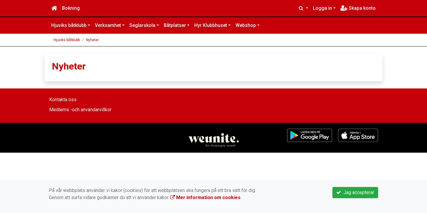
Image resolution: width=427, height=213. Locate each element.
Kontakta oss (63, 99)
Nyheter (92, 40)
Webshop (245, 25)
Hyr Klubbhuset (210, 25)
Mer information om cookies (205, 197)
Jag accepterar (355, 192)
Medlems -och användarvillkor (80, 109)
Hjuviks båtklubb (69, 25)
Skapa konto (358, 8)
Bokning (71, 8)
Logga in (322, 8)
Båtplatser (175, 25)
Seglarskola (142, 25)
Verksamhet (108, 25)
